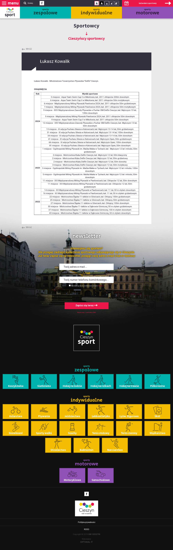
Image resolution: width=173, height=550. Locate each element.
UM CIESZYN (94, 534)
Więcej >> (101, 286)
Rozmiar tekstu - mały (107, 3)
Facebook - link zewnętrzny (42, 3)
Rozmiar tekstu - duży (117, 3)
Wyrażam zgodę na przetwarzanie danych (84, 286)
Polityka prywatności (86, 522)
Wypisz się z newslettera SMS (86, 312)
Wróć (29, 49)
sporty (45, 12)
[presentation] (86, 294)
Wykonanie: (86, 540)
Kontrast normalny (96, 3)
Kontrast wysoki (101, 3)
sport (10, 15)
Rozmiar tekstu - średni (112, 3)
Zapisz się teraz (87, 305)
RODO (86, 529)
